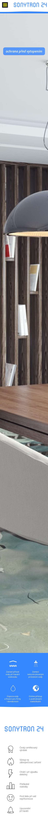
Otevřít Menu (5, 5)
